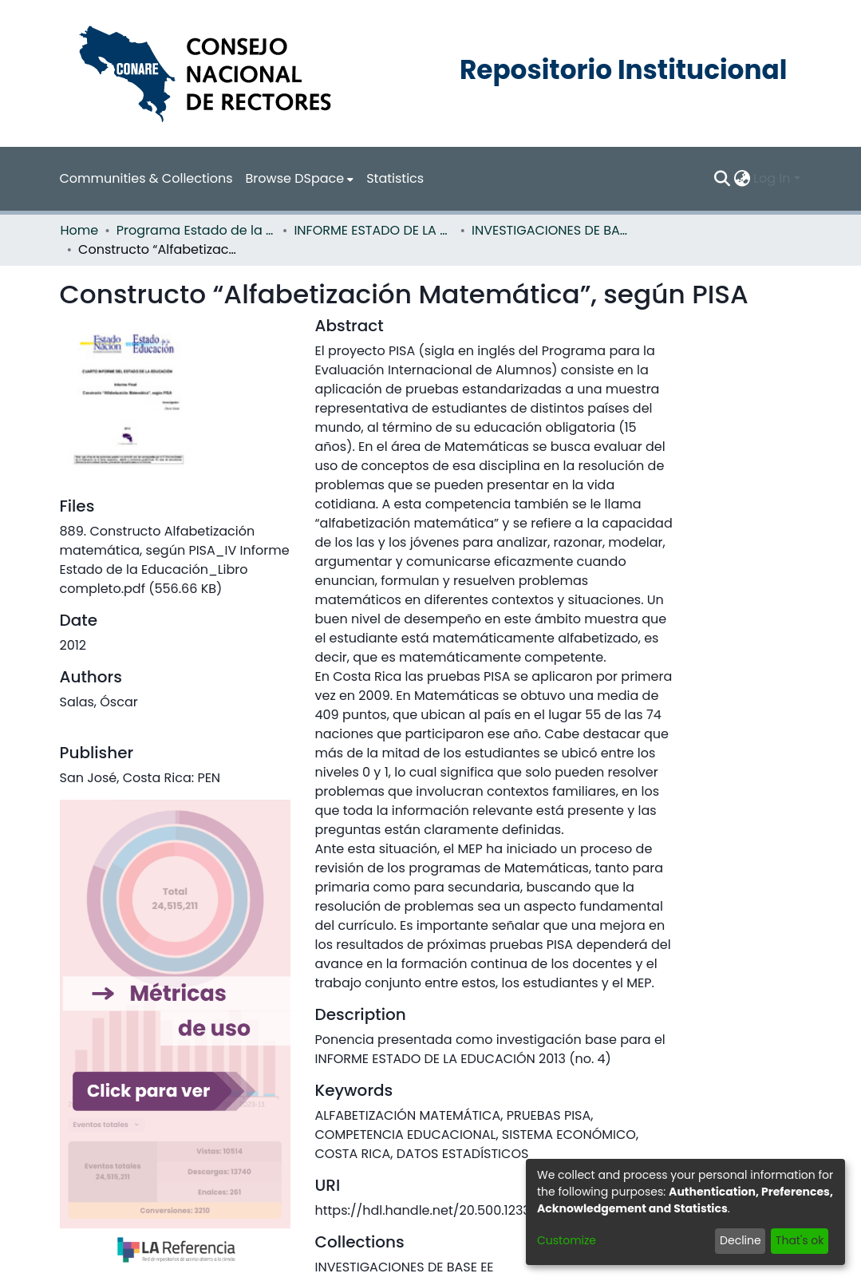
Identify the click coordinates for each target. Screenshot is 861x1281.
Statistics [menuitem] (395, 178)
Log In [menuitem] (771, 178)
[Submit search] (722, 178)
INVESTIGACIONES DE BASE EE (551, 230)
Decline (740, 1240)
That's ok (800, 1240)
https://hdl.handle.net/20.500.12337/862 (440, 1210)
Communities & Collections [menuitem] (146, 178)
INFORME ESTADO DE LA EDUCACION (373, 230)
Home (80, 230)
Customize (566, 1240)
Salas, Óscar (99, 702)
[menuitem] (300, 179)
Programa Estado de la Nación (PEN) (196, 230)
